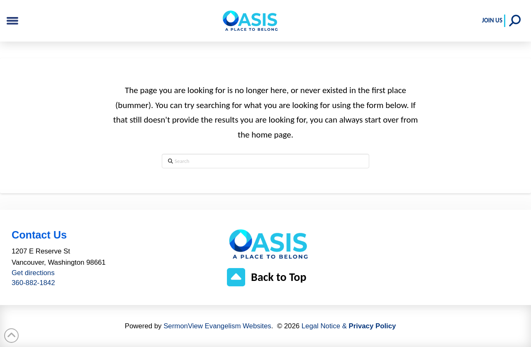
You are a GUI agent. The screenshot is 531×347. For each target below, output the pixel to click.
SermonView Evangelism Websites (217, 326)
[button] (515, 20)
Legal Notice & (349, 326)
